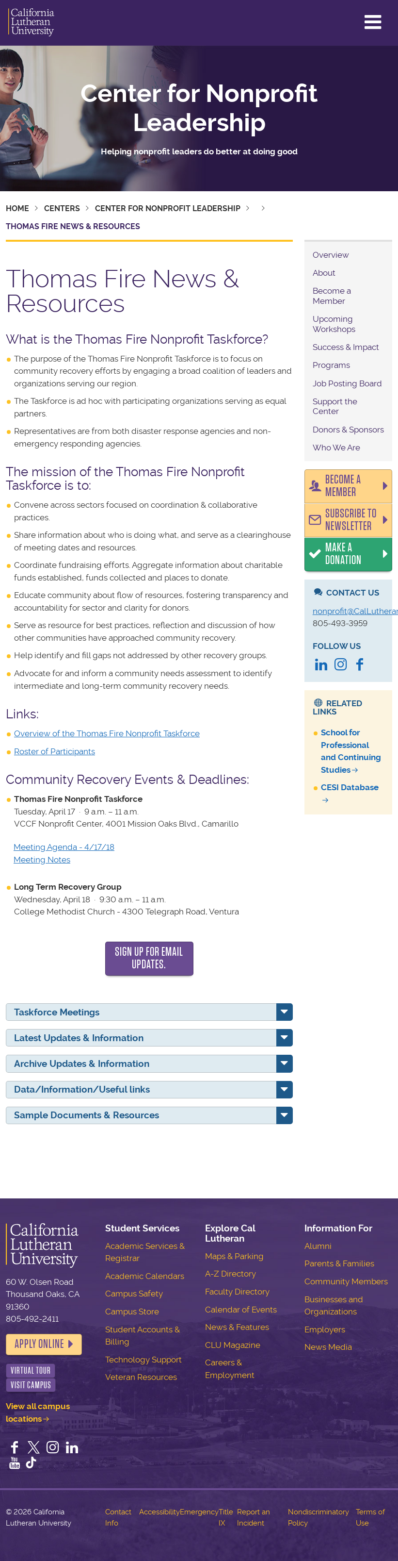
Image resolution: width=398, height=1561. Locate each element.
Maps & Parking (234, 1256)
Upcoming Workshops (334, 323)
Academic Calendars (144, 1276)
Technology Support (143, 1359)
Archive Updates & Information (81, 1063)
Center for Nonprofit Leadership (199, 108)
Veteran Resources (141, 1377)
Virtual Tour (31, 1370)
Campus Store (132, 1311)
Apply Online (39, 1344)
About (324, 273)
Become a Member (332, 295)
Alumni (318, 1246)
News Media (328, 1347)
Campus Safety (134, 1293)
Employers (324, 1329)
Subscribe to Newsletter (351, 520)
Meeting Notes (42, 859)
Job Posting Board (347, 383)
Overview (331, 255)
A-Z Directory (230, 1274)
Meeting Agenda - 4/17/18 (64, 847)
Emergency (199, 1512)
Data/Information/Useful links (82, 1089)
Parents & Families (339, 1263)
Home (17, 208)
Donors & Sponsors (348, 429)
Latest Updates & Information (78, 1038)
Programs (331, 365)
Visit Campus (31, 1385)
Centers (62, 208)
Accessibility (159, 1512)
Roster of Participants (54, 751)
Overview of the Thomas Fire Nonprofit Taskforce (107, 733)
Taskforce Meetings (56, 1012)
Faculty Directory (237, 1291)
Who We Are (336, 447)
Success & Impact (346, 347)
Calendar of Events (241, 1309)
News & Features (237, 1327)
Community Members (346, 1281)
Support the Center (335, 406)
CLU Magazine (232, 1345)
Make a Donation (343, 554)
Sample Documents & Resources (86, 1115)
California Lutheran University (31, 22)
